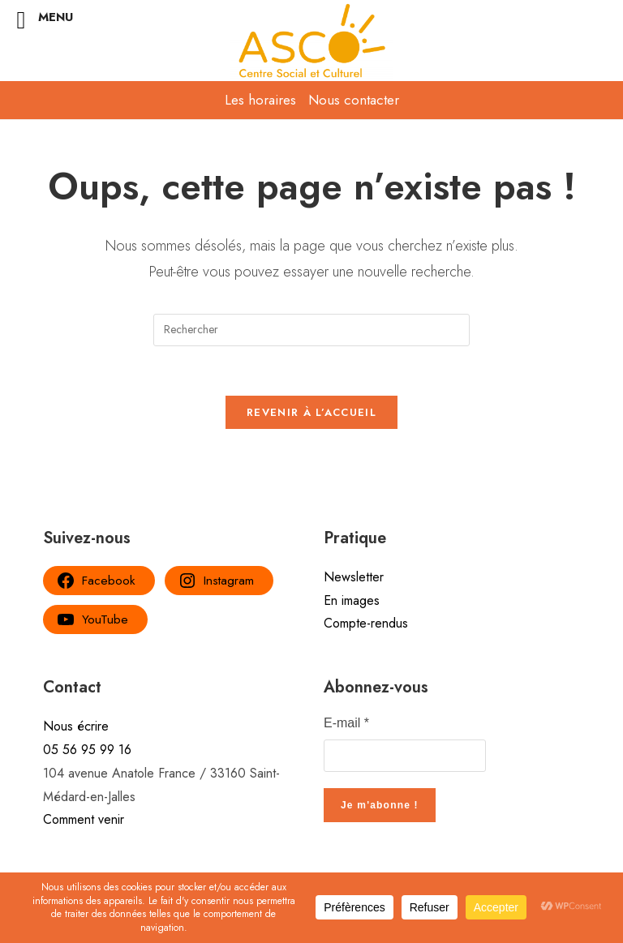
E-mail (346, 723)
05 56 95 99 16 (87, 749)
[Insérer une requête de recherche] (311, 330)
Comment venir (83, 819)
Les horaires (260, 99)
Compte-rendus (366, 623)
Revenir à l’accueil (311, 412)
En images (352, 600)
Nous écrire (76, 726)
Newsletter (354, 577)
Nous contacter (353, 99)
